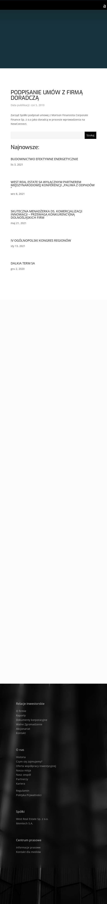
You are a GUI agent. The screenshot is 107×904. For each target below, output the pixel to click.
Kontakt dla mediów (28, 852)
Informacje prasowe (28, 847)
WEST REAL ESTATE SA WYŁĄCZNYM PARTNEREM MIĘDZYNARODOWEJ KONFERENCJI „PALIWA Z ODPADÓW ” (53, 185)
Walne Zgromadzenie (29, 724)
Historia (21, 757)
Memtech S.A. (24, 823)
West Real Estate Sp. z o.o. (32, 819)
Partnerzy (22, 779)
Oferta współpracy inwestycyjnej (36, 766)
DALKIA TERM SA (23, 263)
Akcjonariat (23, 728)
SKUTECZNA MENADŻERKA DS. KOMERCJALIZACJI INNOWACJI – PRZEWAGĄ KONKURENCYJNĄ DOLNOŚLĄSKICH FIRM (46, 214)
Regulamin (22, 790)
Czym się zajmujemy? (29, 761)
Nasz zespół (23, 774)
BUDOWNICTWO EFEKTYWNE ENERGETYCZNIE (44, 159)
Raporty (21, 715)
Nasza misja (23, 770)
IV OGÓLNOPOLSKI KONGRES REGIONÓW (41, 240)
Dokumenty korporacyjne (31, 720)
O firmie (21, 711)
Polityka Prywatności (29, 795)
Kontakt (21, 733)
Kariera (20, 783)
